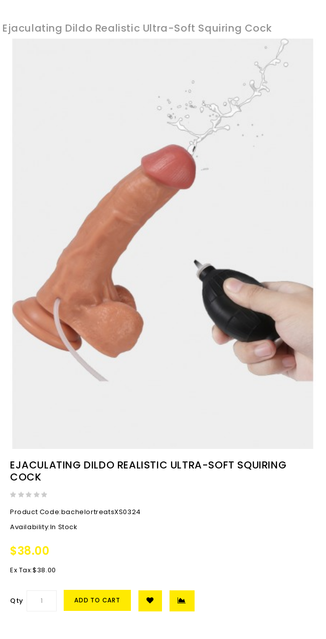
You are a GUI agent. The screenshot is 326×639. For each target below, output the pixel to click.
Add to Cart (97, 600)
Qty (17, 600)
